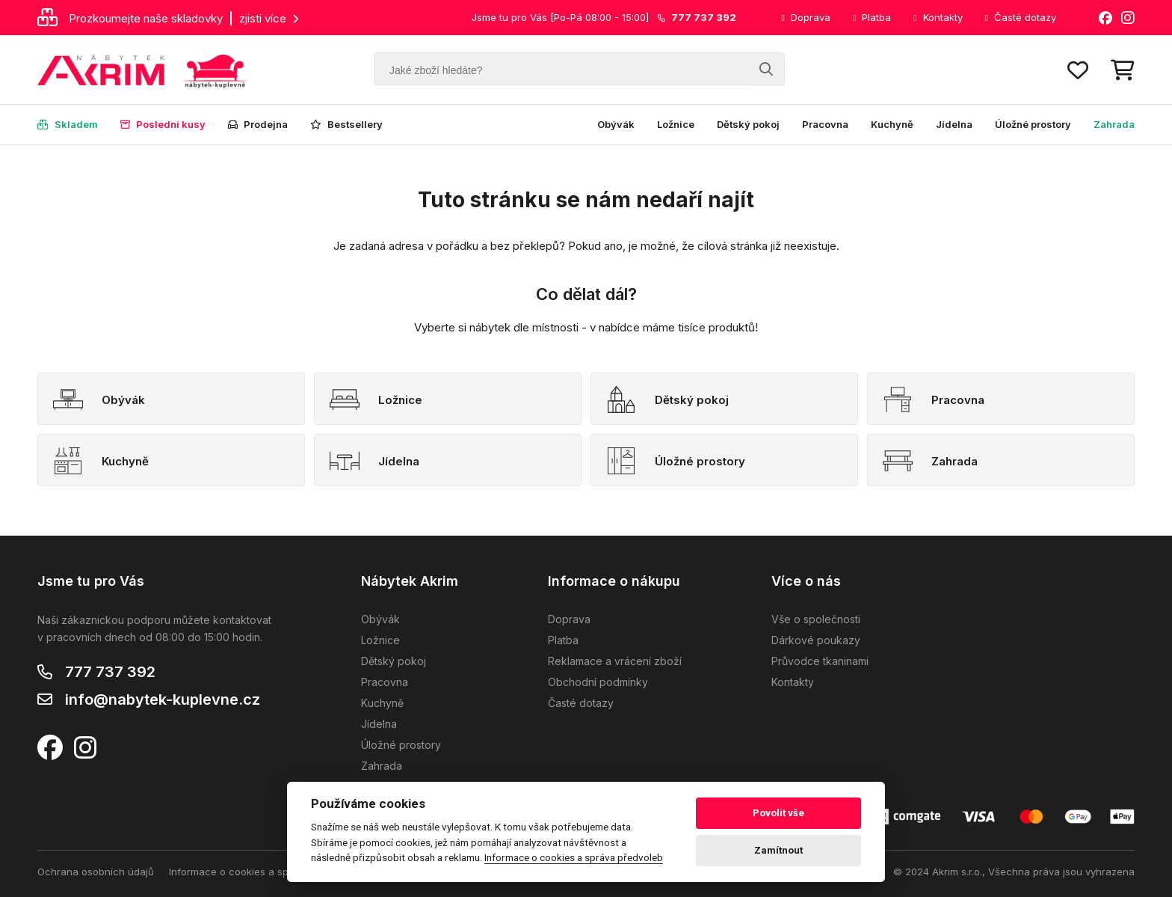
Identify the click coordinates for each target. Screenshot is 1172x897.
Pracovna (825, 124)
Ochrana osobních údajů (95, 872)
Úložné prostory (1033, 124)
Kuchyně (892, 124)
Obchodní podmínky (598, 682)
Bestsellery (346, 124)
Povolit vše (778, 812)
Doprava (805, 17)
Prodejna (258, 124)
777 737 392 (110, 672)
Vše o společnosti (815, 619)
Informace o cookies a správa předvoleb (264, 872)
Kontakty (937, 17)
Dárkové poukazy (815, 640)
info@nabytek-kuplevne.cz (162, 699)
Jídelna (954, 124)
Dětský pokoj (748, 124)
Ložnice (675, 124)
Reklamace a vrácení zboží (615, 661)
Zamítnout (778, 850)
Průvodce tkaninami (820, 661)
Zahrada (1114, 124)
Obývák (616, 124)
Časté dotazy (1020, 17)
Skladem (67, 124)
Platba (872, 17)
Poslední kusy (163, 124)
